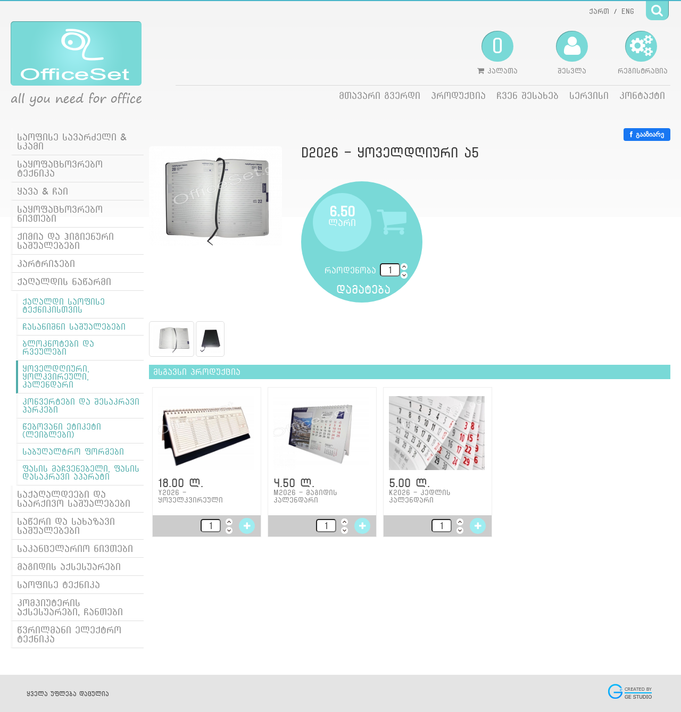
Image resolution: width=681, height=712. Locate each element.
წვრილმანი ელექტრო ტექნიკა (69, 634)
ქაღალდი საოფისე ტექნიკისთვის (63, 306)
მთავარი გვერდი (379, 95)
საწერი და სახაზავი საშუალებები (66, 526)
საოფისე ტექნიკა (58, 584)
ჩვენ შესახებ (527, 95)
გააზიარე (647, 134)
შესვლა (572, 52)
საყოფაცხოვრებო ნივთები (60, 214)
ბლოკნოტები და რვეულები (58, 348)
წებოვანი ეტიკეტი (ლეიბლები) (61, 431)
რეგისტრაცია (643, 52)
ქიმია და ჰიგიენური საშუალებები (65, 241)
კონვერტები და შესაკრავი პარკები (80, 406)
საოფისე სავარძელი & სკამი (72, 141)
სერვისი (589, 95)
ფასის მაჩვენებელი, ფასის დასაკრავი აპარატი (80, 473)
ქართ (599, 11)
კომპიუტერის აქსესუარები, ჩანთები (70, 607)
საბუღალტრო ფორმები (73, 452)
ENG (627, 11)
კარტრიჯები (46, 263)
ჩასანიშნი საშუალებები (74, 327)
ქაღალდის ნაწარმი (64, 281)
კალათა (497, 52)
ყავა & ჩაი (42, 191)
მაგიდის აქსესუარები (69, 566)
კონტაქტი (642, 95)
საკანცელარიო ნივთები (75, 548)
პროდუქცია (458, 95)
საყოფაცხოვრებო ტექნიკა (60, 169)
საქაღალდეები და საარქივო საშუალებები (73, 499)
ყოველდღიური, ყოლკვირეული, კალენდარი (55, 377)
